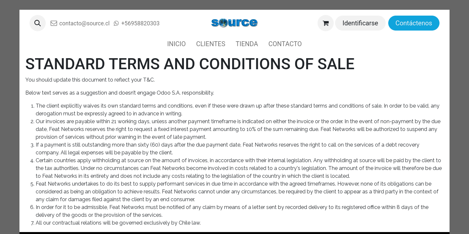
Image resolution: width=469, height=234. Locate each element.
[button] (38, 23)
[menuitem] (176, 43)
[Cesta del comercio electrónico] (326, 23)
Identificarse (360, 23)
